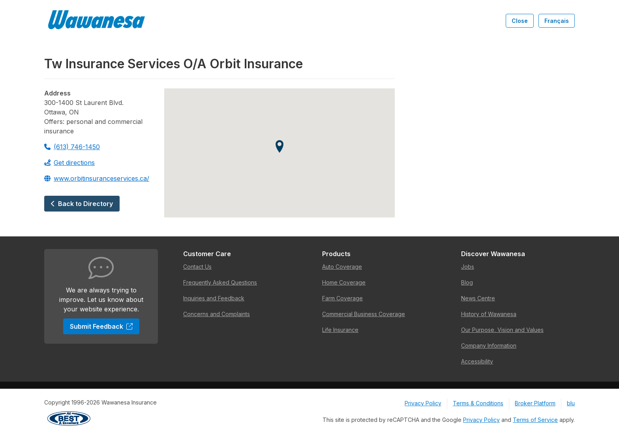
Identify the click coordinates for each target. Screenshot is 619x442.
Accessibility (477, 361)
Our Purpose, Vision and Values (502, 329)
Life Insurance (340, 329)
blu (571, 403)
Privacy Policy (423, 403)
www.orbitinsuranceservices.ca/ (96, 178)
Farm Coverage (342, 298)
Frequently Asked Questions (220, 282)
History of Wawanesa (488, 314)
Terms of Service (535, 419)
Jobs (467, 266)
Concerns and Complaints (216, 314)
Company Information (488, 345)
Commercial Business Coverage (363, 314)
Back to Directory (82, 204)
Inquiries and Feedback (213, 298)
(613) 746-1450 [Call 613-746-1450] (72, 147)
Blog (467, 282)
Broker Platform (535, 403)
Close (520, 20)
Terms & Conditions (478, 403)
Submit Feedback (101, 326)
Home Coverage (344, 282)
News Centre (478, 298)
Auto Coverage (342, 266)
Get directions (69, 163)
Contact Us (197, 266)
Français (556, 20)
